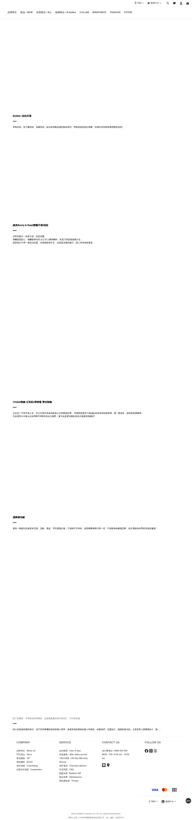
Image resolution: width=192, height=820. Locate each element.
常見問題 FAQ (66, 770)
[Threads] (155, 752)
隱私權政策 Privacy (68, 781)
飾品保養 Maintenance (70, 777)
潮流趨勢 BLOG (24, 762)
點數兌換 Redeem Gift (70, 773)
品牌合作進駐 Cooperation (29, 770)
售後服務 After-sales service (73, 755)
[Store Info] (108, 766)
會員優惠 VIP (23, 758)
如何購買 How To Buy (70, 751)
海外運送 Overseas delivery (73, 766)
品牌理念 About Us (25, 751)
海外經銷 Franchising (27, 766)
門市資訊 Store (24, 755)
